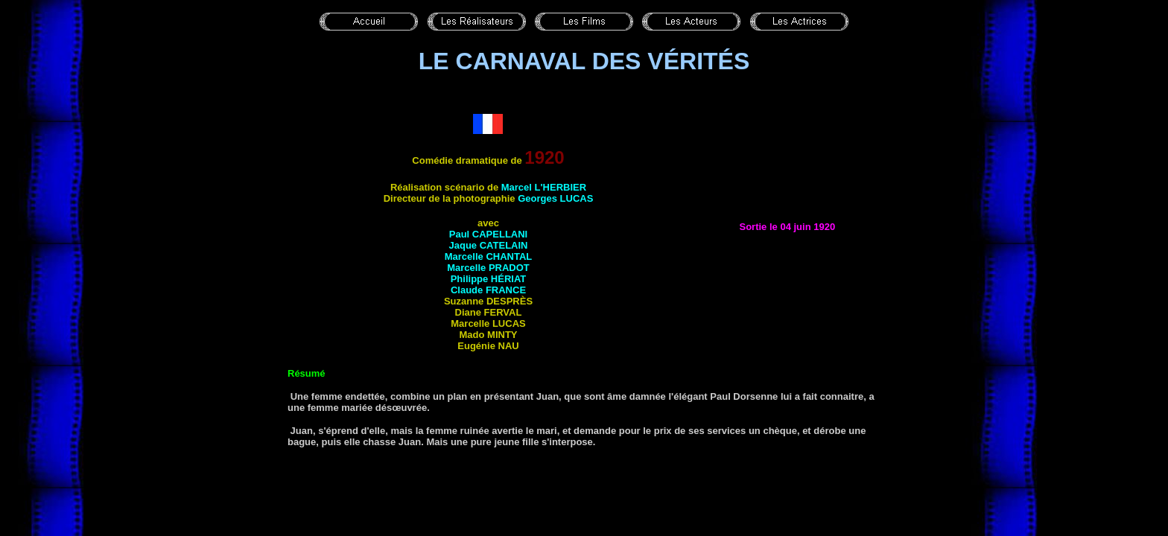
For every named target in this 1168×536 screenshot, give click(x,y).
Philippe (489, 278)
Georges (555, 198)
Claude (488, 290)
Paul (488, 234)
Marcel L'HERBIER (543, 187)
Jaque (488, 245)
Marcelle (489, 256)
